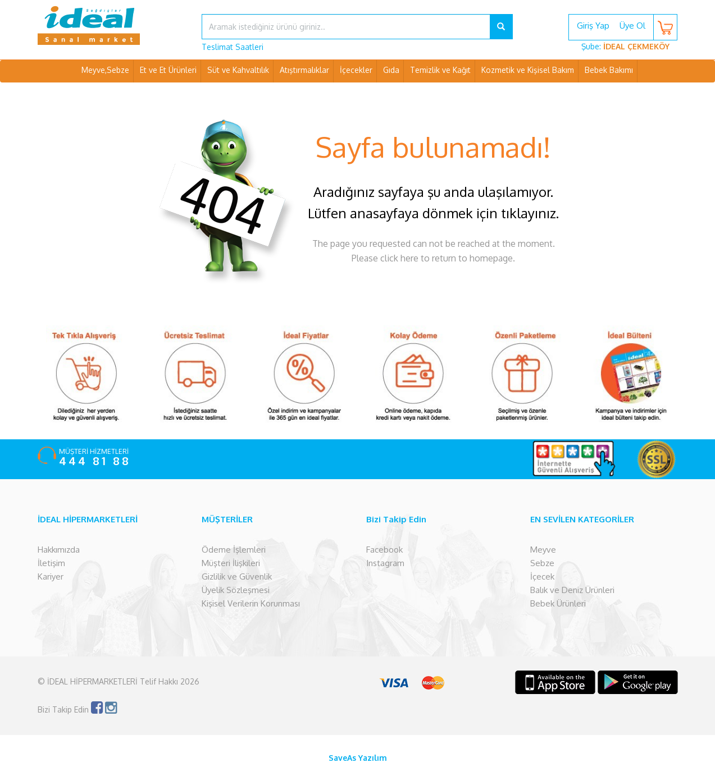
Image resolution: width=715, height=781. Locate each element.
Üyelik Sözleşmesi (236, 590)
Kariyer (50, 576)
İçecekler (356, 70)
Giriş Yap (593, 25)
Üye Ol (632, 25)
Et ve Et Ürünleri (168, 70)
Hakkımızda (59, 549)
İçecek (542, 576)
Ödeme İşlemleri (234, 549)
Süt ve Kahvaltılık (238, 70)
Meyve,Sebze (105, 70)
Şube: (625, 46)
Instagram (385, 563)
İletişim (51, 563)
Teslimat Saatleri (232, 47)
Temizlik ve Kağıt (440, 70)
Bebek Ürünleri (558, 603)
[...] (346, 26)
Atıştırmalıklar (304, 70)
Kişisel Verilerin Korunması (251, 603)
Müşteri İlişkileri (231, 563)
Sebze (542, 563)
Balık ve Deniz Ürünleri (572, 590)
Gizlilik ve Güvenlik (237, 576)
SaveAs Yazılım (358, 757)
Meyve (543, 549)
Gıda (391, 70)
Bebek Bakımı (609, 70)
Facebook (384, 549)
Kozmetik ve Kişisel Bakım (527, 70)
